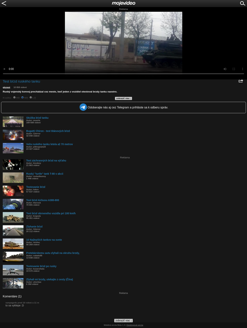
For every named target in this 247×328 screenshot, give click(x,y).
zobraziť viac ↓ (123, 98)
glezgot (6, 87)
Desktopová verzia (135, 325)
